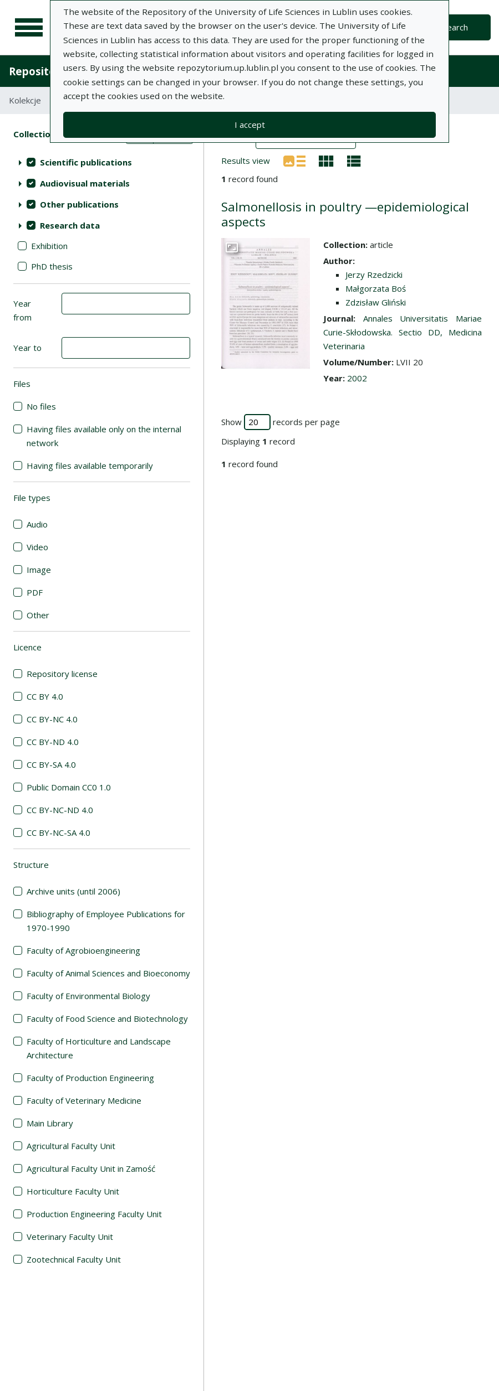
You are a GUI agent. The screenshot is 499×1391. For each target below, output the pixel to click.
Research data (70, 225)
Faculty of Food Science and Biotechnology (107, 1018)
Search (455, 27)
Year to (27, 347)
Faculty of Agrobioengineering (83, 950)
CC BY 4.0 (45, 696)
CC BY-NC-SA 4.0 (58, 832)
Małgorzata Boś (375, 288)
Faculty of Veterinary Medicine (84, 1100)
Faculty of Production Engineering (90, 1077)
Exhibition (49, 245)
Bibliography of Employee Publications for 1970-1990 (106, 920)
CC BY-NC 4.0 (52, 719)
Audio (37, 524)
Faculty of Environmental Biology (88, 995)
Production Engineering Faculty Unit (94, 1213)
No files (41, 406)
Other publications (79, 204)
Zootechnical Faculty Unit (74, 1259)
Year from (22, 310)
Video (37, 546)
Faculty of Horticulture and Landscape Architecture (99, 1048)
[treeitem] (101, 162)
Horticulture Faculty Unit (73, 1191)
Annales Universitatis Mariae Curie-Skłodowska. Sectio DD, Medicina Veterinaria (402, 332)
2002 (357, 378)
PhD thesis (52, 266)
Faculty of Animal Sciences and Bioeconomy (108, 973)
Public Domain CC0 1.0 (69, 787)
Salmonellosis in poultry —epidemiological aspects (345, 214)
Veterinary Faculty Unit (70, 1236)
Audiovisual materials (85, 183)
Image (39, 569)
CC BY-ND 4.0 (53, 741)
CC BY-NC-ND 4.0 (60, 809)
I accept (250, 124)
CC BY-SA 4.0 (51, 764)
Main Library (50, 1123)
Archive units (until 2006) (73, 891)
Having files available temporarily (90, 465)
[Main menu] (28, 27)
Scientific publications (86, 162)
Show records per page (280, 422)
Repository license (62, 673)
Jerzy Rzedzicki (374, 274)
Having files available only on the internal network (104, 435)
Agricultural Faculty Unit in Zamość (91, 1168)
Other (38, 614)
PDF (35, 592)
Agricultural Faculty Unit (71, 1145)
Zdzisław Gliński (375, 302)
